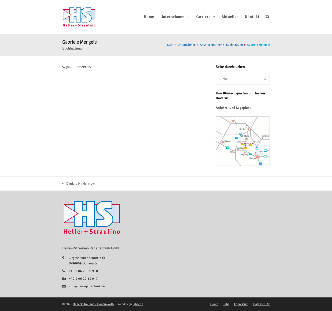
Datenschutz (261, 304)
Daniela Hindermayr (78, 183)
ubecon (138, 304)
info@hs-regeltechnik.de (87, 286)
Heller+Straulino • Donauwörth (93, 304)
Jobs (226, 304)
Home (214, 304)
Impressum (241, 304)
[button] (268, 17)
